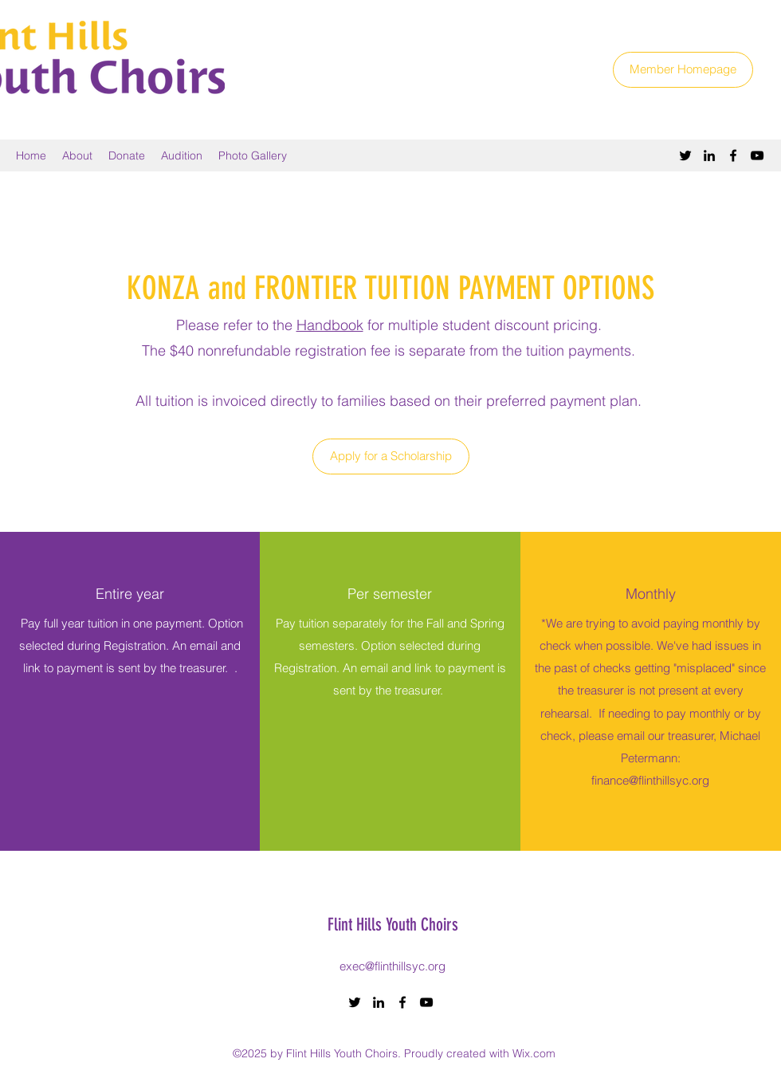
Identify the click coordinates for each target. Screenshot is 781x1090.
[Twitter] (685, 155)
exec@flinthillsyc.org (392, 966)
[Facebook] (733, 155)
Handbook (329, 325)
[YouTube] (757, 155)
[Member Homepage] (683, 70)
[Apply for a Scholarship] (390, 456)
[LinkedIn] (709, 155)
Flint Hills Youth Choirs (393, 924)
